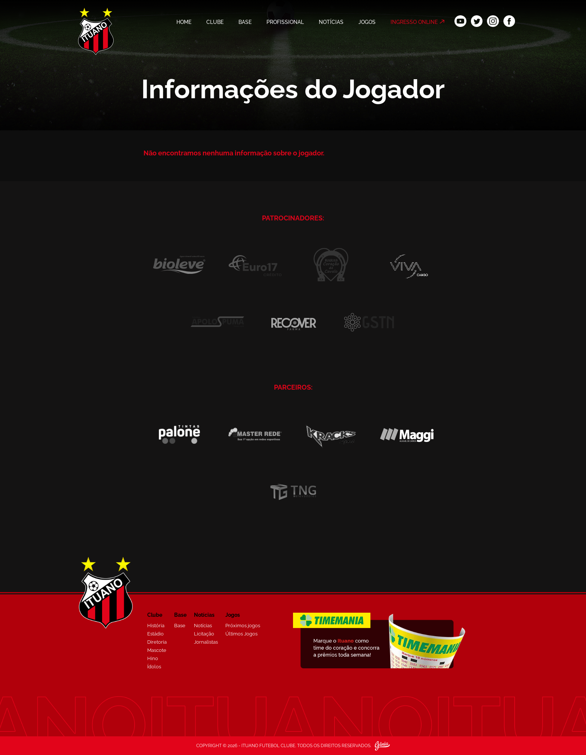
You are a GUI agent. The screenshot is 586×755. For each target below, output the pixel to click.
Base (179, 625)
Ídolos (154, 666)
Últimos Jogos (241, 634)
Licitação (204, 634)
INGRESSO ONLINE (414, 22)
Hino (152, 658)
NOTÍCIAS (331, 22)
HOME (183, 22)
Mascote (156, 650)
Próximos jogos (242, 625)
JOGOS (367, 22)
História (155, 625)
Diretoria (157, 642)
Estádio (155, 634)
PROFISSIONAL (285, 22)
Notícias (203, 625)
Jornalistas (206, 642)
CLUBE (214, 22)
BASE (245, 22)
